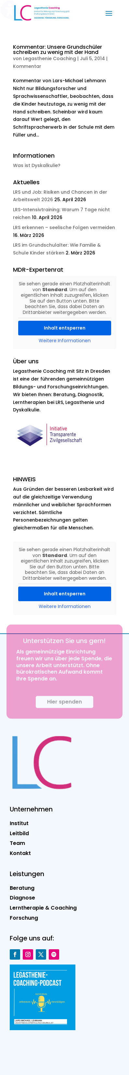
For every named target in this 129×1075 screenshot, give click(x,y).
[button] (109, 13)
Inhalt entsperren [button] (64, 328)
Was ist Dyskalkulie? (36, 165)
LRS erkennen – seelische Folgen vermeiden (64, 227)
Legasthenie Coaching (49, 58)
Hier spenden (64, 707)
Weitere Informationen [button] (65, 341)
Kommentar (27, 66)
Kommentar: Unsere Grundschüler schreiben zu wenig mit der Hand (57, 49)
